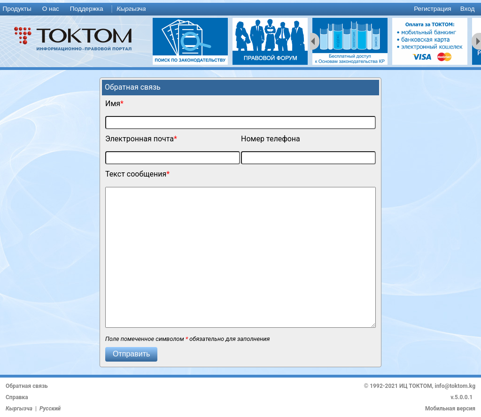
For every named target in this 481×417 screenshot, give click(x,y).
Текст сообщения (135, 174)
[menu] (240, 9)
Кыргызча (131, 8)
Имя (112, 103)
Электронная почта (139, 138)
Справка (17, 397)
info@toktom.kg (454, 386)
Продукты (16, 8)
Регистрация (432, 8)
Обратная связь (27, 386)
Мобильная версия (450, 408)
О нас (50, 8)
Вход (467, 8)
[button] (131, 354)
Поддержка (86, 8)
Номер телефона (270, 138)
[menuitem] (19, 9)
